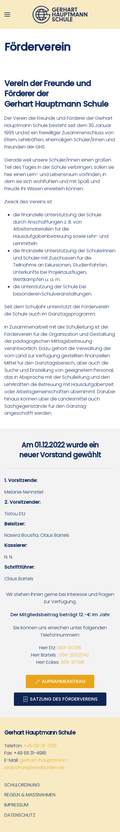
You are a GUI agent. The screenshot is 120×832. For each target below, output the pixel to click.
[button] (7, 14)
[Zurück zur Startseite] (60, 14)
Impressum (16, 805)
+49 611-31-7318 (40, 745)
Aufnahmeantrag (60, 681)
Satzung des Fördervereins (60, 699)
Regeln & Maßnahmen (29, 794)
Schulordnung (22, 785)
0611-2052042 (74, 655)
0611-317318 (69, 647)
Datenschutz (19, 815)
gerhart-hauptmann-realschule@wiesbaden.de (36, 764)
